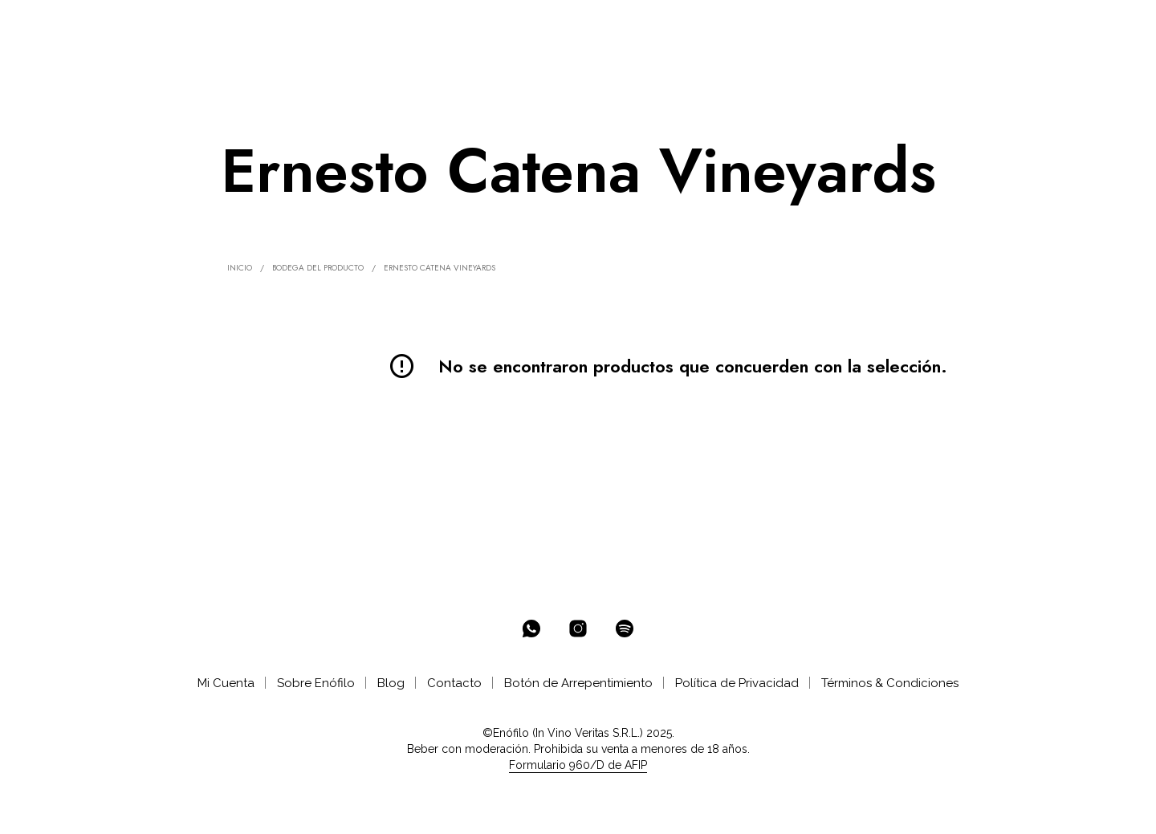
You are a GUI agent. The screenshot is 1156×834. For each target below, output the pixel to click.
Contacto (454, 683)
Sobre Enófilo (316, 683)
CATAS (507, 25)
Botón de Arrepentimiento (578, 683)
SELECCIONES (356, 25)
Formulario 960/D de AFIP (578, 765)
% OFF (189, 25)
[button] (1042, 25)
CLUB (441, 25)
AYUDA (568, 25)
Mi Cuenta (225, 683)
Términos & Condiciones (890, 683)
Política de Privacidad (737, 683)
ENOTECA (257, 25)
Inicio (239, 268)
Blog (391, 683)
